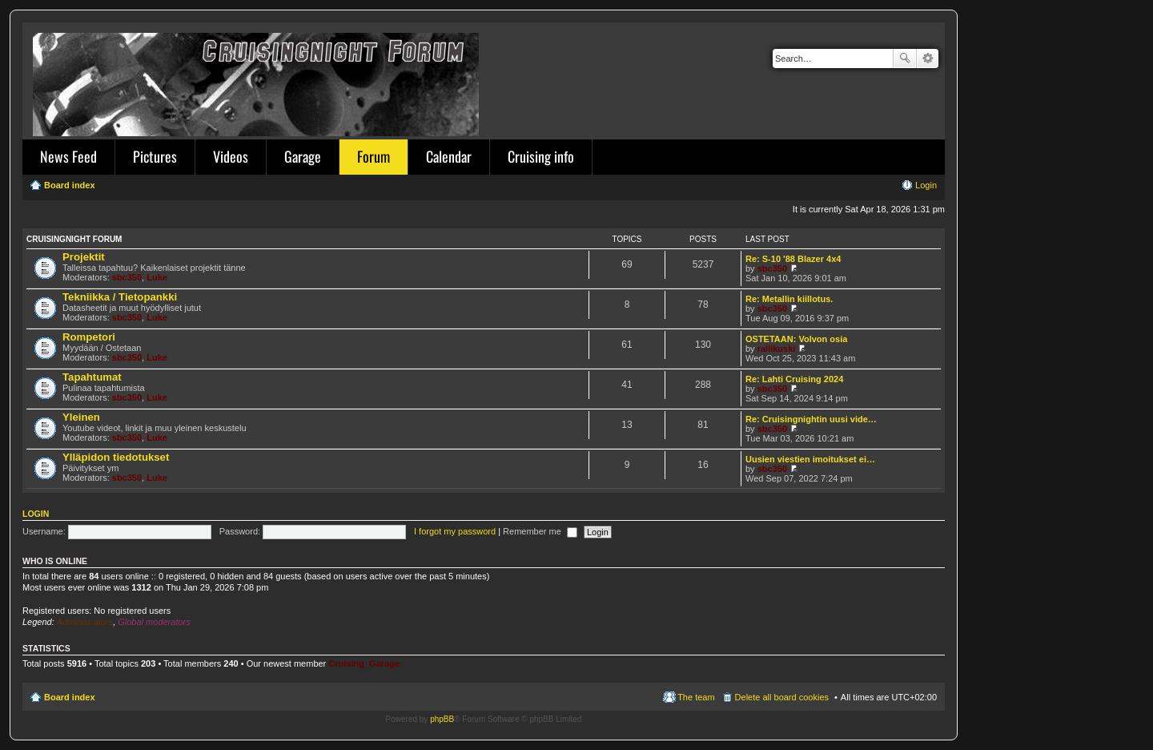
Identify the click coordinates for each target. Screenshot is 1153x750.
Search (905, 58)
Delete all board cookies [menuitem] (782, 697)
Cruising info (541, 156)
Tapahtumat (92, 377)
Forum (373, 156)
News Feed (68, 156)
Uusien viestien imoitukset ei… (810, 459)
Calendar (449, 156)
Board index (69, 697)
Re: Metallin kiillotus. (789, 299)
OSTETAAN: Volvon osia (796, 339)
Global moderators (154, 622)
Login (35, 513)
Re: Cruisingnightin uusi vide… (811, 419)
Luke (157, 277)
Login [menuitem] (926, 185)
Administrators (85, 622)
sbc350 (127, 277)
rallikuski (776, 348)
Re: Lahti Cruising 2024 (794, 379)
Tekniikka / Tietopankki (119, 297)
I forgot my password (455, 531)
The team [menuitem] (695, 697)
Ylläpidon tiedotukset (115, 457)
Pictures (155, 156)
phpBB (442, 719)
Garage (302, 156)
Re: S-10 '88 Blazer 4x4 (793, 259)
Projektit (83, 257)
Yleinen (81, 417)
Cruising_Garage (364, 663)
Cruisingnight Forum (74, 239)
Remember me (540, 531)
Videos (230, 156)
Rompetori (88, 337)
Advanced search (927, 58)
